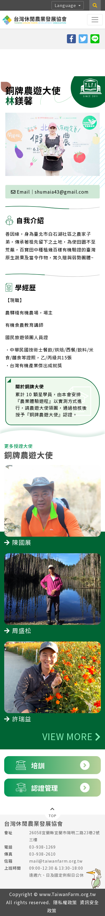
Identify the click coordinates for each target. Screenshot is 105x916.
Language (66, 5)
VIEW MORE (71, 736)
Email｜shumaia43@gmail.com (50, 164)
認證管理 (52, 787)
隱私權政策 (65, 902)
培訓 (52, 765)
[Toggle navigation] (95, 19)
